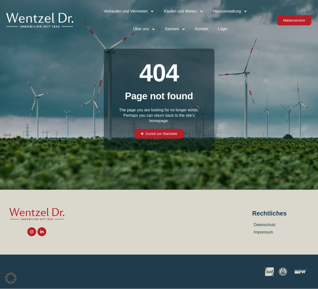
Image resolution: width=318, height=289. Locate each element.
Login (222, 29)
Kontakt (201, 29)
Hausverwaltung (230, 11)
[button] (11, 278)
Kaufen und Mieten (183, 11)
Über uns (144, 29)
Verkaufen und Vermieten (129, 11)
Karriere (175, 29)
